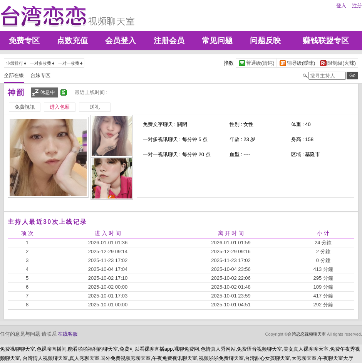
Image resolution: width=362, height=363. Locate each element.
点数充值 (72, 40)
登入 (341, 5)
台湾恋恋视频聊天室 (307, 334)
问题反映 (265, 40)
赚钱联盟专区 (326, 40)
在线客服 (68, 334)
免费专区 (24, 40)
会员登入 (120, 40)
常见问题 (217, 40)
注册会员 (169, 40)
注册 (357, 5)
